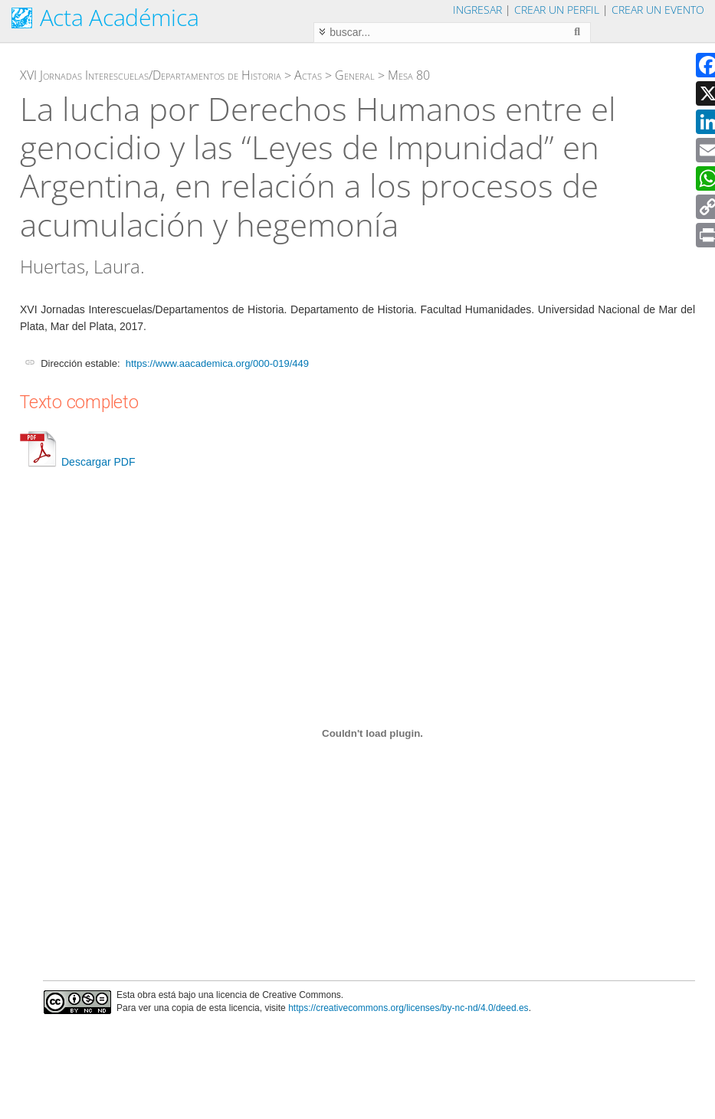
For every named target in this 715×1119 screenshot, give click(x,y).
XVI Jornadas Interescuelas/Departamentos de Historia (150, 75)
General (355, 75)
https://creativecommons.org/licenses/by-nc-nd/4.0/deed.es (408, 1008)
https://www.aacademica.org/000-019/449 (217, 363)
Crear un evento (658, 9)
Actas (308, 75)
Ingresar (477, 9)
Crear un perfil (556, 9)
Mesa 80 (409, 75)
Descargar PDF (77, 462)
